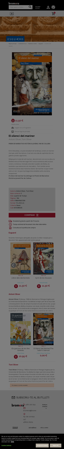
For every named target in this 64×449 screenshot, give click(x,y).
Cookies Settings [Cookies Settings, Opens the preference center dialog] (6, 445)
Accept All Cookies (42, 445)
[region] (32, 441)
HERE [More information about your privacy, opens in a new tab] (12, 441)
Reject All (55, 445)
